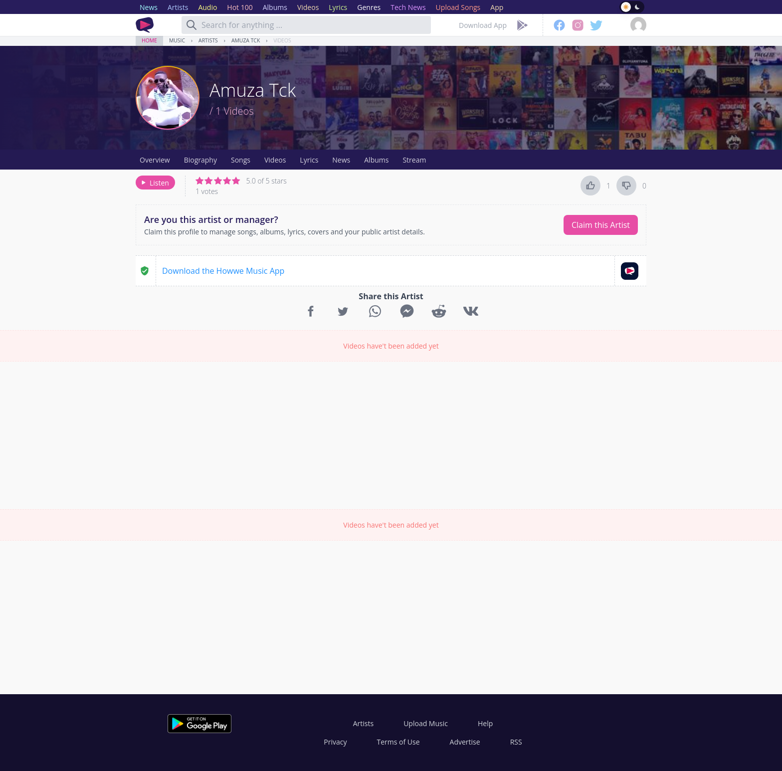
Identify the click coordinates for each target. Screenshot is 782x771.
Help (485, 723)
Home (149, 40)
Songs (240, 160)
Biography (200, 160)
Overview (155, 160)
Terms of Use (398, 742)
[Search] (191, 25)
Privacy (335, 742)
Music (177, 40)
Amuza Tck (245, 40)
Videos (282, 40)
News (341, 160)
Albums (376, 160)
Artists (208, 40)
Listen (154, 183)
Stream (414, 160)
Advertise (465, 742)
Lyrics (309, 160)
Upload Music (425, 723)
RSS (516, 742)
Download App (483, 25)
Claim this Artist (601, 224)
